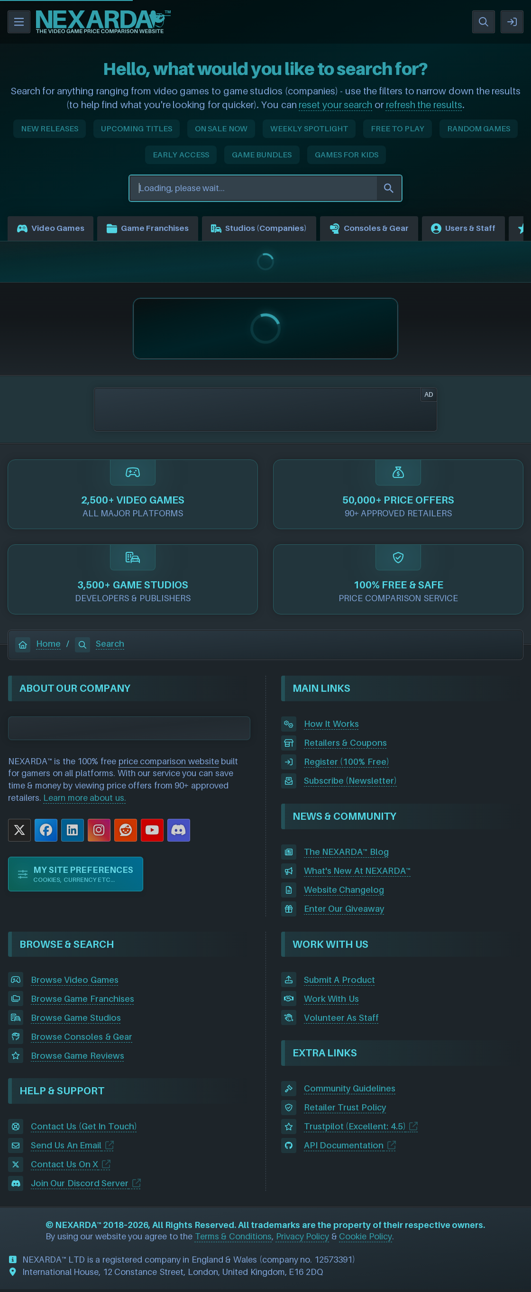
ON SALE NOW (221, 128)
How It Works (331, 727)
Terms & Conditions (233, 1239)
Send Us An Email (66, 1148)
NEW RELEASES (50, 128)
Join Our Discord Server (80, 1186)
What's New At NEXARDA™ (357, 874)
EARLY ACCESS (181, 154)
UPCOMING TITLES (136, 128)
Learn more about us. (84, 800)
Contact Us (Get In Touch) (84, 1129)
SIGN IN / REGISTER (512, 21)
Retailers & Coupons (345, 746)
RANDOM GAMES (479, 128)
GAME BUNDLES (262, 154)
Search (99, 646)
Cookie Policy (365, 1239)
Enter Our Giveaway (344, 911)
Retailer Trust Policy (345, 1110)
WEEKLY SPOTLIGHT (309, 128)
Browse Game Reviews (77, 1058)
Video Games (53, 230)
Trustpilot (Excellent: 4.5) (355, 1129)
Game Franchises (156, 230)
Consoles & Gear (394, 230)
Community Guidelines (350, 1091)
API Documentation (344, 1148)
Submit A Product (339, 982)
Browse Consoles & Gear (82, 1039)
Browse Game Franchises (82, 1001)
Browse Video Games (75, 982)
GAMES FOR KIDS (346, 154)
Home (38, 646)
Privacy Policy (303, 1239)
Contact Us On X (65, 1167)
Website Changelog (344, 893)
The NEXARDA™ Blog (346, 855)
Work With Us (331, 1001)
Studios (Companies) (276, 230)
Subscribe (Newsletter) (350, 783)
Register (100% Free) (346, 765)
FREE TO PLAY (397, 128)
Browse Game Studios (76, 1020)
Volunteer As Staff (341, 1020)
